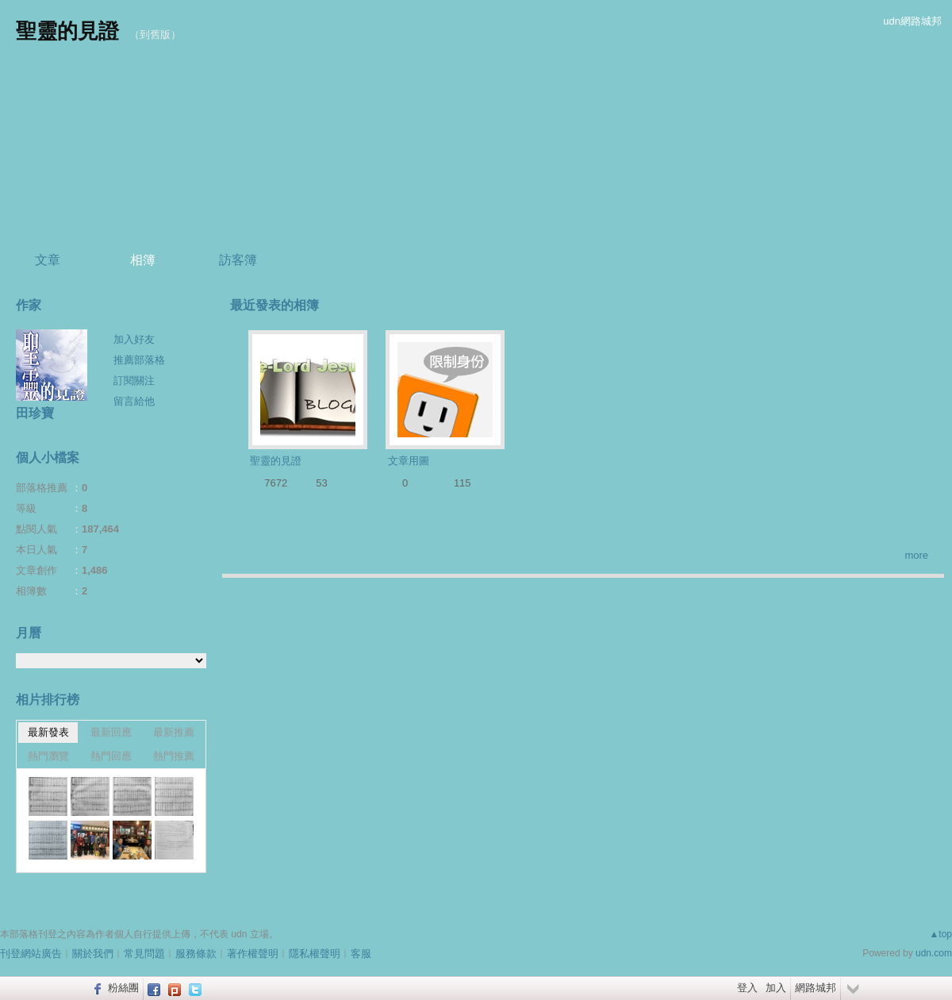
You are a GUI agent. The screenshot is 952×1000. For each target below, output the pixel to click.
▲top (940, 934)
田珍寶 (35, 413)
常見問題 (144, 954)
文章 (47, 260)
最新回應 (111, 732)
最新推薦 (173, 732)
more (916, 555)
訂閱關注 (134, 381)
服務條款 (196, 954)
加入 (776, 988)
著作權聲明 (252, 954)
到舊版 (155, 34)
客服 (361, 954)
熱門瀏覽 (48, 756)
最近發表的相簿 (274, 305)
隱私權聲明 (314, 954)
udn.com (934, 953)
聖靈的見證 (67, 31)
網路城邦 (815, 988)
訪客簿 (238, 260)
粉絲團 (123, 988)
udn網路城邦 (912, 21)
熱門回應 (111, 756)
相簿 (142, 260)
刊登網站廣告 (31, 954)
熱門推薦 (173, 756)
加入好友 (134, 339)
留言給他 (134, 401)
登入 (747, 988)
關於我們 (92, 954)
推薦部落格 (139, 360)
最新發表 (48, 732)
